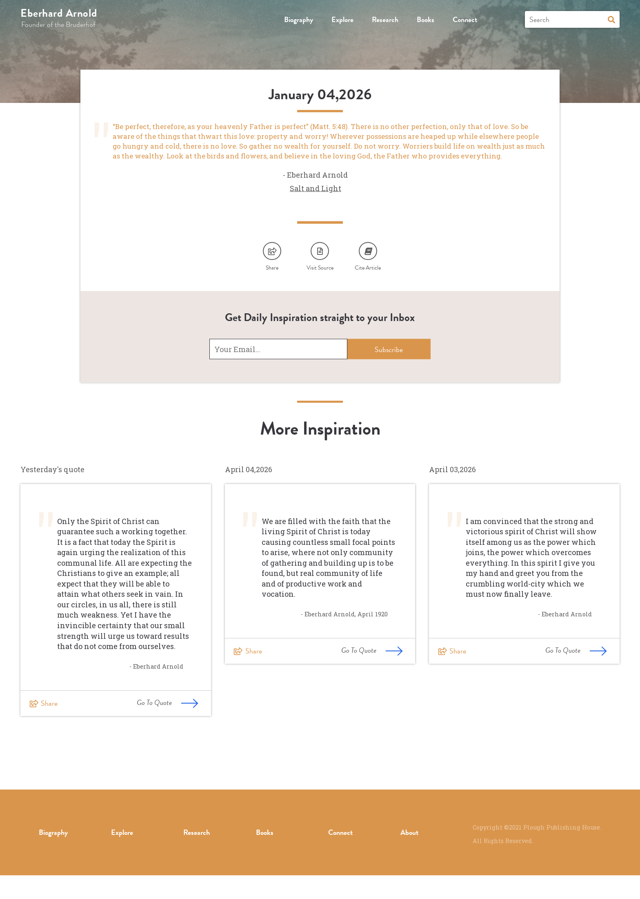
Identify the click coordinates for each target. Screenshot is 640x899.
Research (385, 19)
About (409, 855)
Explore (342, 19)
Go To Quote (167, 726)
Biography (298, 19)
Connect (465, 19)
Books (425, 19)
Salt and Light (315, 206)
